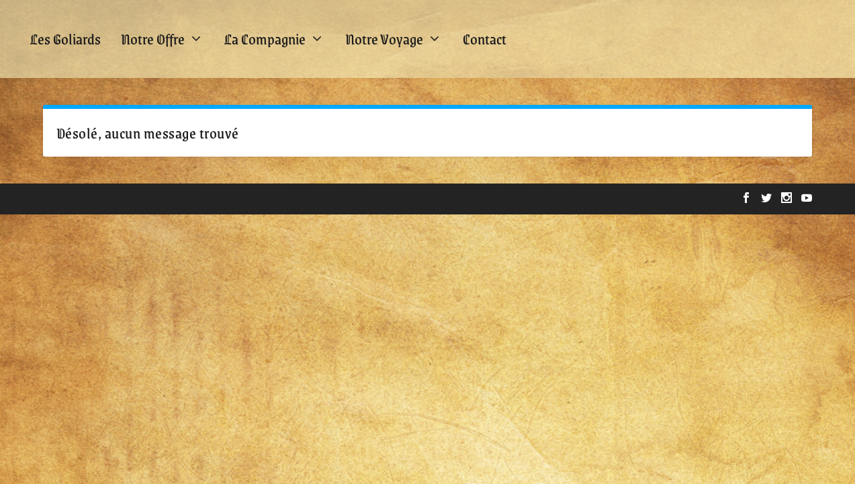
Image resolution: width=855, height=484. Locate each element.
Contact (484, 38)
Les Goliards (65, 38)
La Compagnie (265, 38)
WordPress (255, 199)
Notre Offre (153, 38)
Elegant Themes (127, 199)
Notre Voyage (384, 38)
